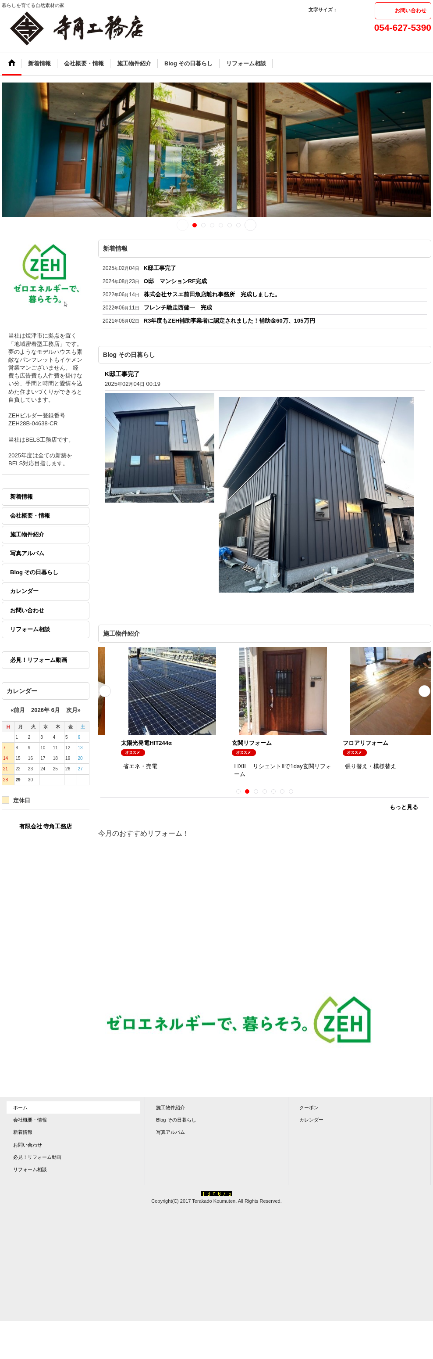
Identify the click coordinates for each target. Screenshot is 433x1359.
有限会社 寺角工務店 (45, 826)
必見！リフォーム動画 (38, 660)
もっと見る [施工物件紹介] (404, 807)
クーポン (309, 1107)
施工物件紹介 (27, 534)
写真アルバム (27, 553)
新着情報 (21, 496)
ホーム (20, 1107)
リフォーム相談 (30, 629)
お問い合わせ (410, 10)
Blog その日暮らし (34, 572)
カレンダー (24, 591)
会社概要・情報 (30, 515)
